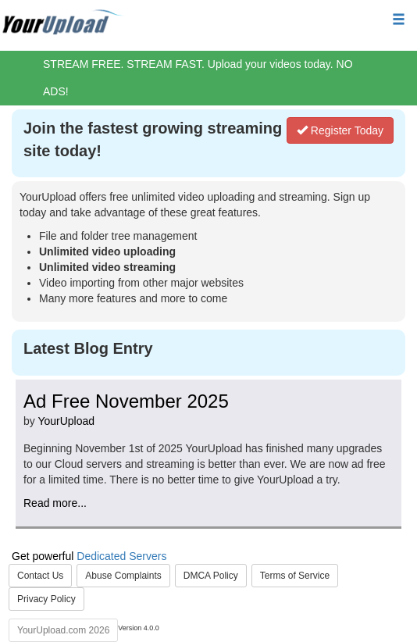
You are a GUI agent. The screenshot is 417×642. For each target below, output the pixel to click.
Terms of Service (295, 575)
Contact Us (40, 575)
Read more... (55, 503)
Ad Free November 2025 (126, 401)
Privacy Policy (46, 599)
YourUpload (65, 421)
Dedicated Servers (121, 556)
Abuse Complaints (123, 575)
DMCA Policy (211, 575)
